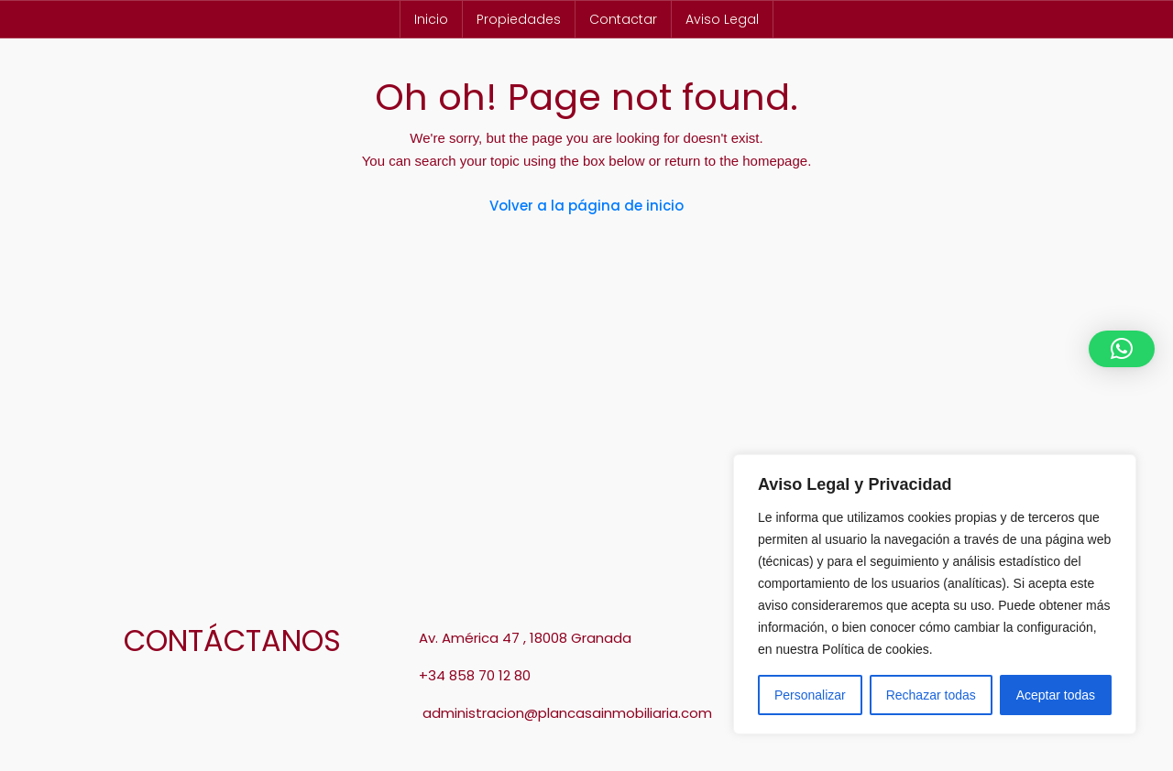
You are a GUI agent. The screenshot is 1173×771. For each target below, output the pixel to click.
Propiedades (519, 19)
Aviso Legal (722, 19)
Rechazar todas (931, 695)
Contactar (623, 19)
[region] (934, 594)
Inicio (431, 19)
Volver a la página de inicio (586, 205)
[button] (1122, 349)
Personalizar (810, 695)
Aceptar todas (1055, 695)
